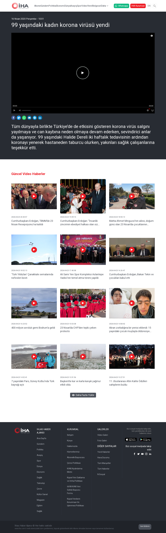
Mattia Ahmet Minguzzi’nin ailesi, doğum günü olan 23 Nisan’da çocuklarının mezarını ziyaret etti (131, 222)
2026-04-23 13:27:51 (117, 377)
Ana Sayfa (41, 438)
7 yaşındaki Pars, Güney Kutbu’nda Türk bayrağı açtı (32, 383)
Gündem (45, 5)
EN (149, 5)
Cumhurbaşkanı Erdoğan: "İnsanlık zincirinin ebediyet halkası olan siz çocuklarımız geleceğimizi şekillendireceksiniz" (79, 222)
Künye (70, 440)
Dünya (67, 5)
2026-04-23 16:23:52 (19, 324)
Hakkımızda (72, 446)
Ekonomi (60, 5)
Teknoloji (41, 483)
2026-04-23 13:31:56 (68, 377)
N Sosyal (101, 474)
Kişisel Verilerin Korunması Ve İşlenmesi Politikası (75, 502)
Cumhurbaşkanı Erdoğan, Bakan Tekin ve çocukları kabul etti (131, 276)
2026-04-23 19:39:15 (68, 217)
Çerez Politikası (74, 463)
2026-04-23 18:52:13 (19, 270)
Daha (103, 5)
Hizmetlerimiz (73, 452)
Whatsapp (121, 5)
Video (84, 5)
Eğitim (39, 505)
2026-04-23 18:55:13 (117, 217)
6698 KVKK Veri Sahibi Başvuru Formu (73, 489)
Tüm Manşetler (104, 463)
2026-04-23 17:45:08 (68, 270)
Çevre (39, 489)
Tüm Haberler (103, 469)
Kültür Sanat (42, 494)
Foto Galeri (102, 440)
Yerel (89, 5)
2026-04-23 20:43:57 (19, 217)
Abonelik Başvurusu (76, 457)
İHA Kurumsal (138, 5)
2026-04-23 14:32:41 (19, 377)
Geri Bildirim (145, 526)
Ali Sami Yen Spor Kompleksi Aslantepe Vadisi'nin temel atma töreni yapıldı (82, 276)
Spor (79, 5)
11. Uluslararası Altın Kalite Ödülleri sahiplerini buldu (128, 383)
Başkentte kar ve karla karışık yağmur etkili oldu (80, 383)
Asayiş (73, 5)
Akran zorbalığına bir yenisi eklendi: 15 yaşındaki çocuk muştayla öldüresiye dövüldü (130, 329)
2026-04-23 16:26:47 (117, 270)
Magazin (41, 500)
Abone (37, 5)
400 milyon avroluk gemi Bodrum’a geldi (33, 327)
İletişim (70, 435)
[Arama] (154, 6)
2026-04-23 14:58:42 (117, 324)
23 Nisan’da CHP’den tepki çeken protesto (78, 329)
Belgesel (96, 5)
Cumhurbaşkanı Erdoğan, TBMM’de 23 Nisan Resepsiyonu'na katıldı (32, 222)
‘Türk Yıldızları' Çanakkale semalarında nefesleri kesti (32, 276)
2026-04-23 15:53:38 (68, 324)
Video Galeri (102, 435)
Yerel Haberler (103, 452)
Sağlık (39, 477)
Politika (52, 5)
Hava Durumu (103, 457)
